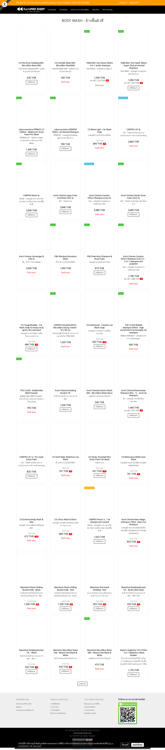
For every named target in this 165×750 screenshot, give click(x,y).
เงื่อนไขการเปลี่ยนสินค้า (58, 713)
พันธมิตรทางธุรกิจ (90, 713)
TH (144, 3)
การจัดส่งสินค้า (55, 710)
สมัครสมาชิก (134, 3)
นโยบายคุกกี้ (37, 746)
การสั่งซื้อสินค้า (55, 704)
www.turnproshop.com (82, 733)
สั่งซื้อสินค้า (31, 82)
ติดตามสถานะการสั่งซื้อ (92, 704)
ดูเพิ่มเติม (82, 684)
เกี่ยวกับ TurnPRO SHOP (23, 704)
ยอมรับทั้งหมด (137, 745)
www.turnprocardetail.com (25, 710)
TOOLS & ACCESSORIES (80, 10)
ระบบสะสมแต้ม (89, 710)
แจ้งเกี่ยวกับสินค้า (90, 707)
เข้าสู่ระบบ (123, 3)
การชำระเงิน (54, 707)
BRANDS (95, 10)
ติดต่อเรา (19, 707)
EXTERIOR (52, 10)
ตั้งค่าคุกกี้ (125, 745)
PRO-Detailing (107, 10)
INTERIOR (63, 10)
